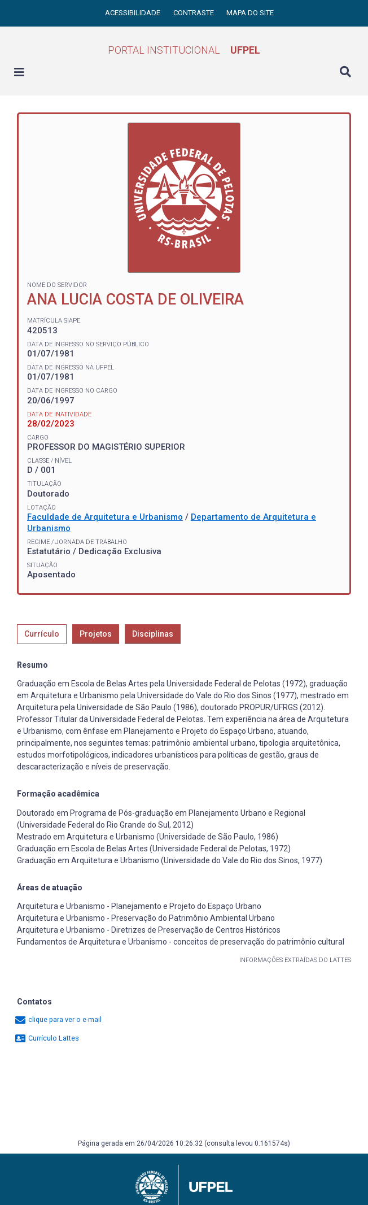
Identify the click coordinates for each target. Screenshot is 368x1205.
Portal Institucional (184, 50)
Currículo (41, 633)
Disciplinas (152, 633)
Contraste (194, 12)
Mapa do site (250, 12)
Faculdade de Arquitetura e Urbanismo (105, 517)
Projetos (96, 633)
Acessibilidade (133, 12)
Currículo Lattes (46, 1038)
